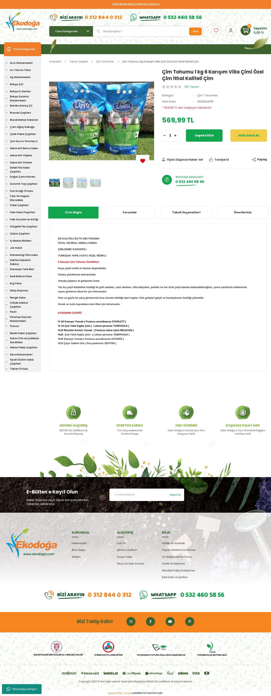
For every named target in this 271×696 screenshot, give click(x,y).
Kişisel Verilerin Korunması (179, 550)
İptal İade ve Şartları (175, 577)
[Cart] (254, 30)
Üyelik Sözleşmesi (173, 563)
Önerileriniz (243, 212)
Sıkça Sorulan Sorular (130, 563)
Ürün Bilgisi (73, 212)
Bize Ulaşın (78, 550)
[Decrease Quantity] (164, 135)
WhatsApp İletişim (22, 689)
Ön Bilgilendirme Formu (177, 557)
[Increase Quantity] (175, 135)
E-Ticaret (126, 693)
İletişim (76, 557)
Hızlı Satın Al (248, 135)
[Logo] (22, 22)
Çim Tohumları (207, 95)
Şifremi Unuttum (127, 550)
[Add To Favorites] (142, 161)
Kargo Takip (124, 557)
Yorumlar (130, 212)
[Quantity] (170, 135)
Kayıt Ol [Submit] (175, 495)
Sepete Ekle (204, 135)
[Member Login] (231, 30)
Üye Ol (121, 543)
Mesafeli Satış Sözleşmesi (178, 570)
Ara (195, 31)
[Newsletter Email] (146, 495)
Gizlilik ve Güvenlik (173, 543)
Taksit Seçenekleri (186, 212)
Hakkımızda (79, 543)
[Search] (148, 31)
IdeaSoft (113, 693)
